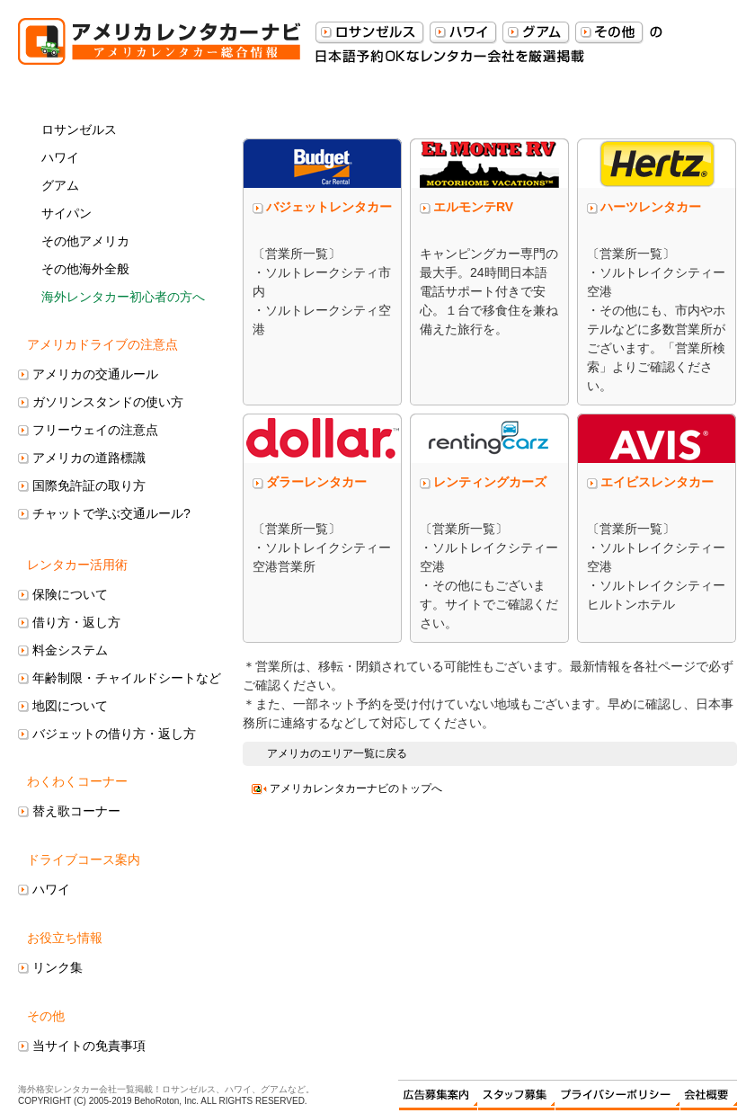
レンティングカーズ (489, 482)
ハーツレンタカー (650, 207)
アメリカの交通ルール (95, 374)
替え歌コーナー (76, 811)
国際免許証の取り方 (89, 485)
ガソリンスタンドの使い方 (107, 402)
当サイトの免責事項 (89, 1045)
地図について (70, 706)
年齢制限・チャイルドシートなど (126, 678)
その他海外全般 (85, 269)
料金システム (70, 650)
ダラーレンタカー (316, 482)
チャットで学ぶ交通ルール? (111, 513)
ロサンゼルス (79, 129)
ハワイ (60, 157)
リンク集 (57, 967)
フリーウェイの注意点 (95, 430)
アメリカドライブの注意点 (102, 344)
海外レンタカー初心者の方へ (123, 296)
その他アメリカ (85, 241)
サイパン (66, 213)
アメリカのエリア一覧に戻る (337, 753)
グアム (60, 185)
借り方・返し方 (76, 622)
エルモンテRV (473, 207)
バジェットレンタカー (329, 207)
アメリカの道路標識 (89, 457)
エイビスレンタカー (657, 482)
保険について (70, 594)
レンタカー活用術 (77, 564)
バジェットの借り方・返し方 (114, 733)
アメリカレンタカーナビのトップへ (356, 788)
